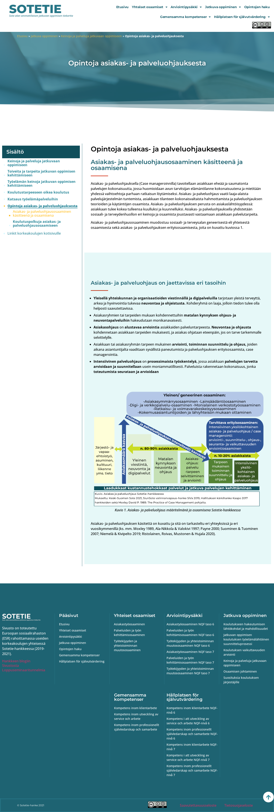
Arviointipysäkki (186, 7)
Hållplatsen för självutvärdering (242, 17)
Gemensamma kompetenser (185, 17)
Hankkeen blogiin (16, 661)
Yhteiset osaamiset (149, 7)
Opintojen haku (257, 7)
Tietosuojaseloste (238, 805)
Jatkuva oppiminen (223, 7)
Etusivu (122, 7)
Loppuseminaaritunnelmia (23, 670)
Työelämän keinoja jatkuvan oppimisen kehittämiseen (41, 183)
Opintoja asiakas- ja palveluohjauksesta (42, 206)
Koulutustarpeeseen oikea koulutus (38, 192)
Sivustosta (10, 665)
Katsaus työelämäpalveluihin (32, 199)
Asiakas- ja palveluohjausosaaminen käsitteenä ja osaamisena (42, 213)
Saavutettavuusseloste (198, 805)
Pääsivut (68, 615)
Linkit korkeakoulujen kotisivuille (34, 233)
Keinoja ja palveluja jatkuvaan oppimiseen (91, 36)
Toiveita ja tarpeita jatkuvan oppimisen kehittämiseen (41, 173)
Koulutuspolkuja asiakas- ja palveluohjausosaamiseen (37, 223)
